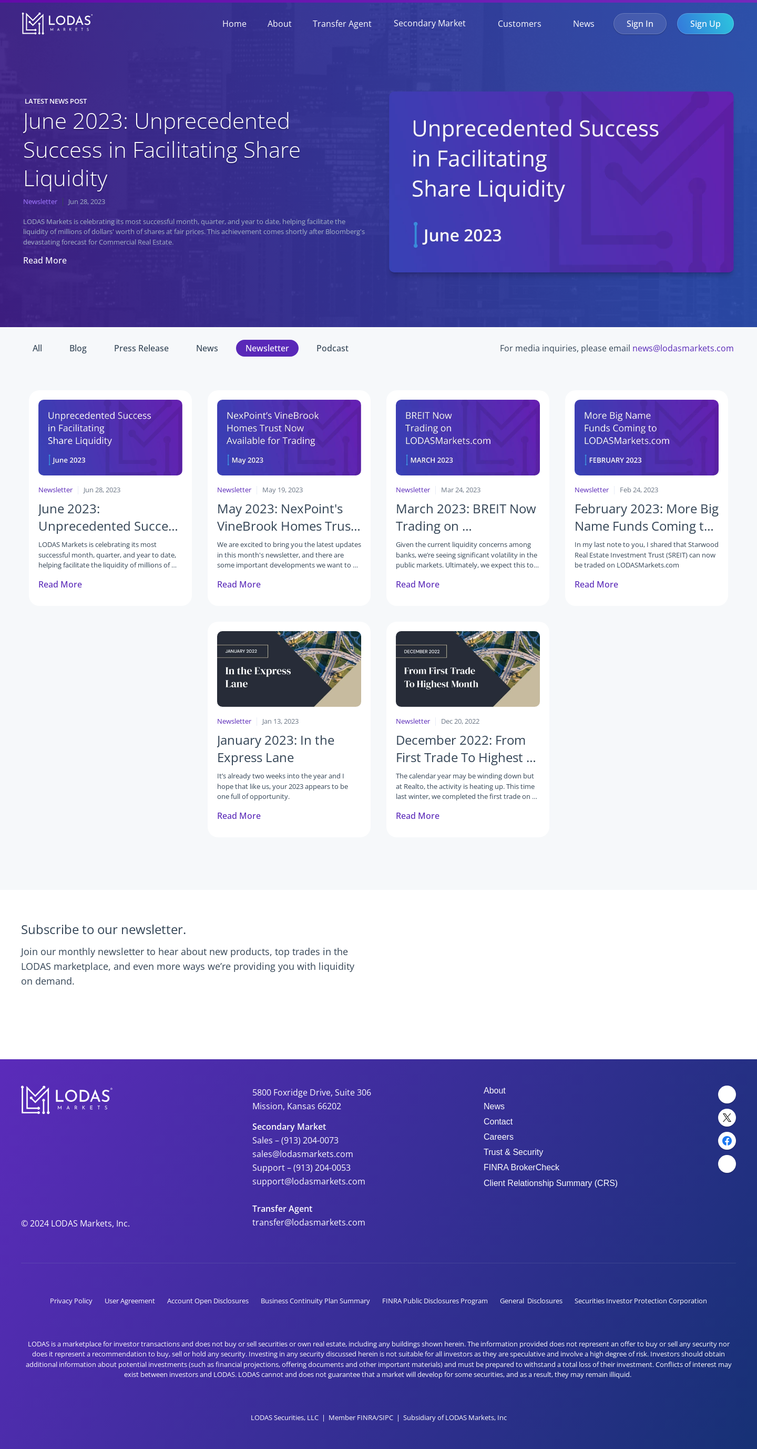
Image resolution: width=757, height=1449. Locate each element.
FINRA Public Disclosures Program (435, 1300)
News (584, 23)
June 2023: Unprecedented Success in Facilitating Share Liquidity (164, 148)
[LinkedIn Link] (727, 1094)
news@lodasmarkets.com (683, 348)
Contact (498, 1121)
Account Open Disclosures (208, 1300)
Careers (499, 1136)
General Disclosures (531, 1300)
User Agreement (130, 1300)
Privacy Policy (71, 1300)
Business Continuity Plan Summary (315, 1300)
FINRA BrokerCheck (521, 1167)
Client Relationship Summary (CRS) (551, 1183)
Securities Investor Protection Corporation (641, 1300)
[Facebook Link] (727, 1141)
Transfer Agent (342, 23)
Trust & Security (513, 1152)
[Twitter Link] (727, 1118)
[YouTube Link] (727, 1164)
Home (234, 23)
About (280, 23)
